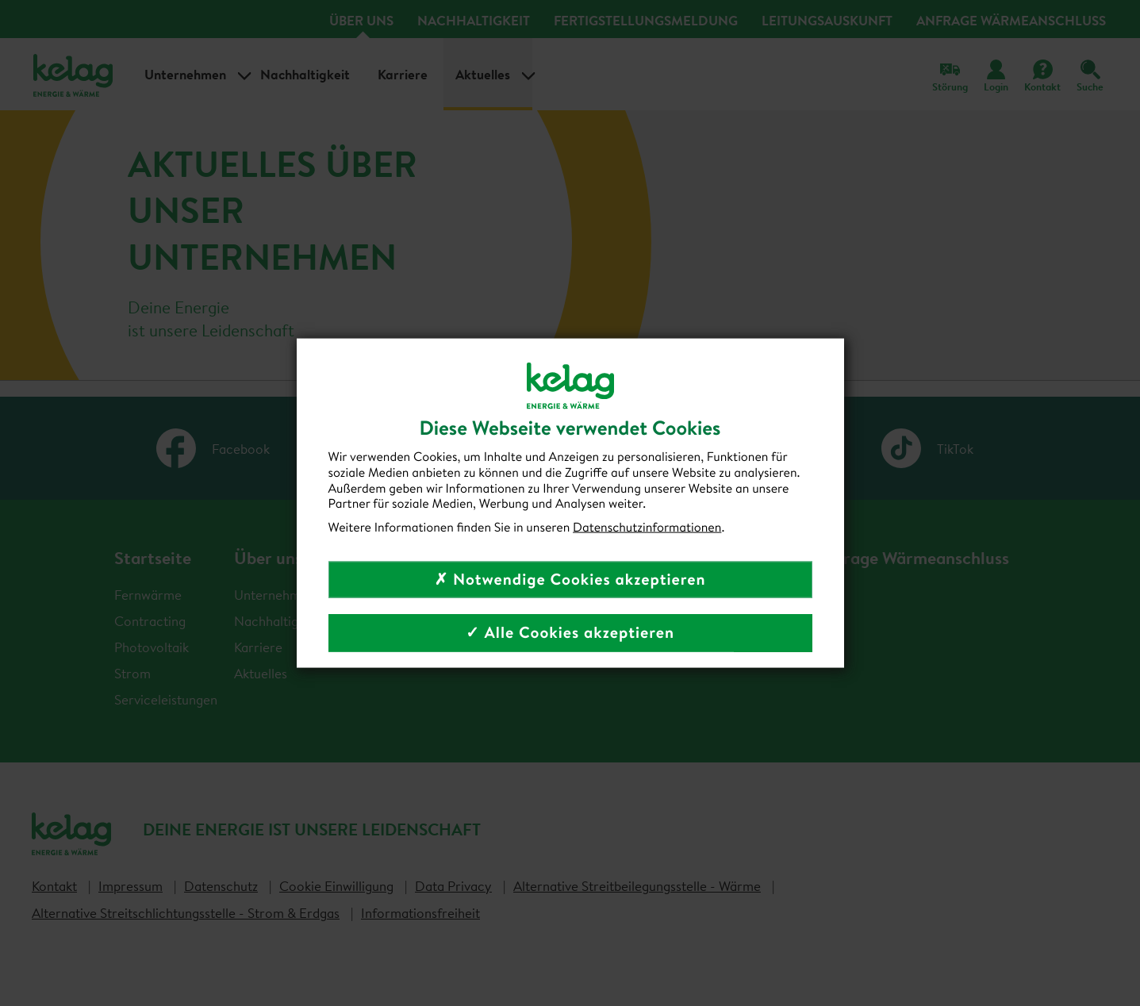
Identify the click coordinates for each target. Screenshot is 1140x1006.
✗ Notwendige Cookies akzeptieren (569, 578)
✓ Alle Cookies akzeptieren (570, 632)
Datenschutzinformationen (647, 527)
